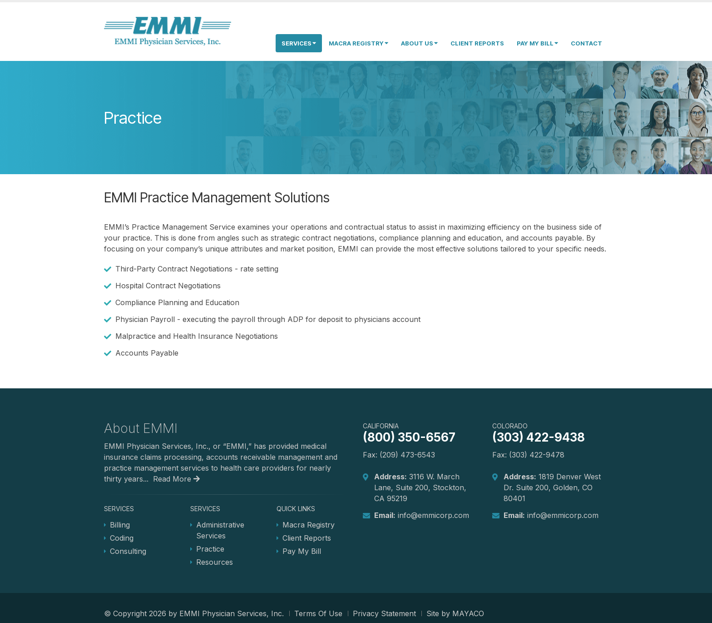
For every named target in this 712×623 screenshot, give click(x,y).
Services (299, 43)
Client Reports (477, 43)
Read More (176, 478)
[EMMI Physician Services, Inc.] (167, 31)
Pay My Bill (537, 43)
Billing (120, 524)
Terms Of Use (318, 613)
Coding (122, 538)
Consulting (128, 551)
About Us (419, 43)
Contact (586, 43)
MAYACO (468, 613)
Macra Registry (358, 43)
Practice (210, 548)
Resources (214, 562)
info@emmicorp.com (433, 515)
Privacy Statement (384, 613)
